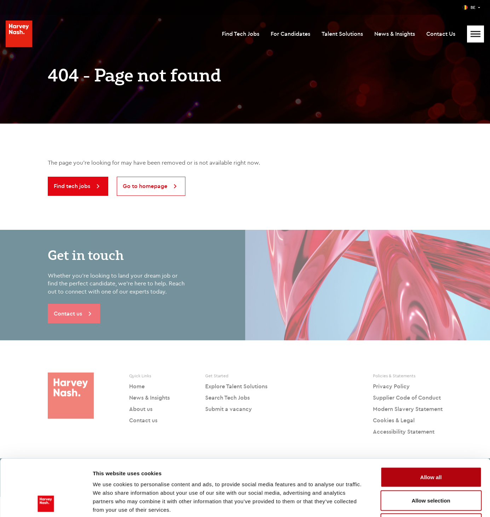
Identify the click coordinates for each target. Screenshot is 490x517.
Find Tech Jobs (240, 33)
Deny (431, 470)
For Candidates (290, 33)
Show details (371, 503)
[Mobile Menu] (475, 34)
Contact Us (440, 33)
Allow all (431, 424)
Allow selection (430, 447)
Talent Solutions (342, 33)
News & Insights (394, 33)
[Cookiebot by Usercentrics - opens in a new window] (46, 503)
